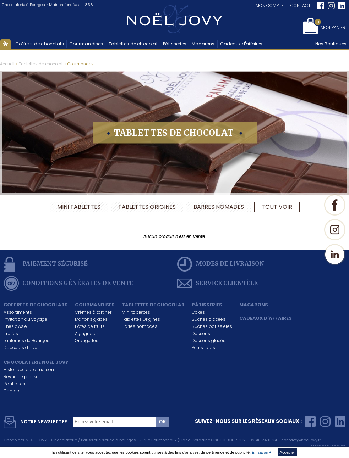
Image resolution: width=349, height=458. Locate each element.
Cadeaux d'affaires (241, 44)
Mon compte (269, 5)
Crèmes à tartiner (93, 312)
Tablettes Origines (147, 207)
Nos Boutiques (331, 44)
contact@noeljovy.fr (301, 440)
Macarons (203, 44)
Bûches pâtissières (212, 326)
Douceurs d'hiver (21, 348)
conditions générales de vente (68, 283)
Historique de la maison (29, 370)
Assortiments (18, 312)
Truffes (11, 333)
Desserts (201, 333)
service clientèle (217, 283)
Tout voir (277, 207)
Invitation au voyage (25, 319)
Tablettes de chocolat (133, 44)
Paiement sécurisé (46, 264)
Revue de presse (21, 377)
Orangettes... (87, 340)
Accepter (287, 452)
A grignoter (86, 333)
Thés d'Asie (15, 326)
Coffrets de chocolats (39, 44)
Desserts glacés (208, 340)
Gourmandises (86, 44)
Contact (300, 5)
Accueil (5, 43)
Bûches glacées (208, 319)
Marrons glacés (91, 319)
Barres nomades (218, 207)
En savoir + (261, 452)
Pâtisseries (174, 44)
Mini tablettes (78, 207)
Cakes (198, 312)
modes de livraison (220, 264)
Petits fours (203, 348)
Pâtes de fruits (90, 326)
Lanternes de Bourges (26, 340)
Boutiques (14, 384)
